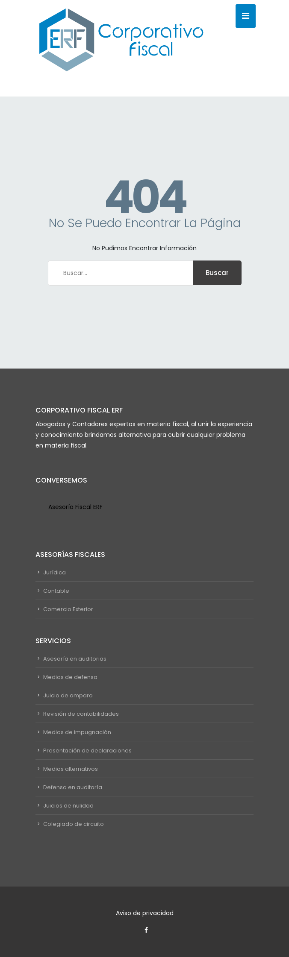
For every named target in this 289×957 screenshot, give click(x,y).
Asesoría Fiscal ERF (75, 507)
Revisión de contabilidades (81, 714)
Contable (56, 591)
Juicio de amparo (68, 695)
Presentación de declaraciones (87, 750)
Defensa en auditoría (72, 787)
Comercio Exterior (68, 609)
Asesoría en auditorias (74, 659)
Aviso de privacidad (145, 913)
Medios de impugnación (77, 732)
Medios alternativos (70, 769)
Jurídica (54, 572)
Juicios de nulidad (68, 806)
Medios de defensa (70, 677)
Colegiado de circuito (73, 824)
